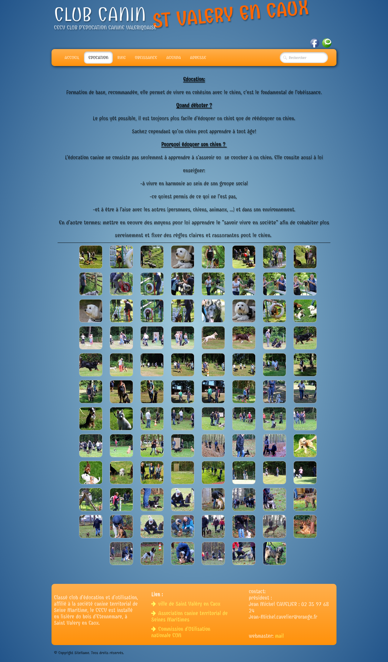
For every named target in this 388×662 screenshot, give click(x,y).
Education (99, 57)
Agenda (173, 57)
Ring (121, 57)
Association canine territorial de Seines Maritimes (189, 616)
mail (279, 636)
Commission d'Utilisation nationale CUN (180, 632)
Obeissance (146, 57)
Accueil (72, 57)
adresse (198, 57)
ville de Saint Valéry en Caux (186, 604)
